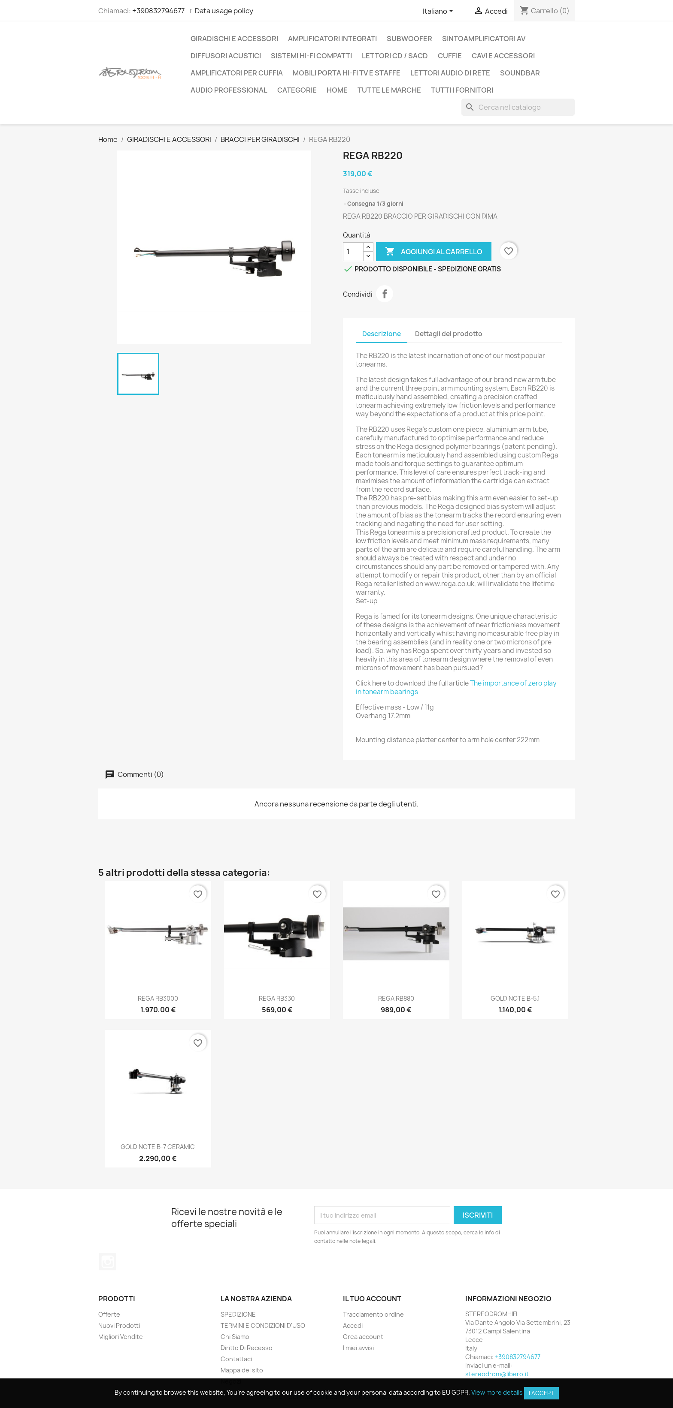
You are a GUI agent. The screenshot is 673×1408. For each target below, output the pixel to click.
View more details (497, 1392)
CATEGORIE (297, 90)
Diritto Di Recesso (247, 1348)
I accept (541, 1393)
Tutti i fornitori (462, 90)
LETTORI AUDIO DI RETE (450, 73)
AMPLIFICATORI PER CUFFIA (237, 73)
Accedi (353, 1325)
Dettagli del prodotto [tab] (448, 333)
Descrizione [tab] (381, 333)
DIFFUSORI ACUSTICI (226, 55)
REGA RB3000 (158, 998)
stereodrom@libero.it (497, 1374)
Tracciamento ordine (373, 1314)
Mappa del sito (242, 1370)
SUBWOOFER (409, 38)
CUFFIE (450, 55)
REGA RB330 (277, 998)
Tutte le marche (389, 90)
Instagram (107, 1261)
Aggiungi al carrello (433, 251)
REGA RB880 (396, 998)
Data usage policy (224, 10)
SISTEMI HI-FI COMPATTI (311, 55)
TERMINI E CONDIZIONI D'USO (263, 1325)
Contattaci (236, 1359)
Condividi (384, 293)
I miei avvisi (358, 1348)
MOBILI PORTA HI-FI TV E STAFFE (346, 73)
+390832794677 (158, 10)
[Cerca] (518, 107)
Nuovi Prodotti (119, 1325)
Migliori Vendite (120, 1337)
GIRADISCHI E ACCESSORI (234, 38)
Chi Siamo (235, 1337)
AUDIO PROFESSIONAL (229, 90)
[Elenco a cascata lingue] (439, 11)
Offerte (109, 1314)
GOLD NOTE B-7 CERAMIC (158, 1147)
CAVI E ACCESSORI (503, 55)
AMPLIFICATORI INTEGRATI (332, 38)
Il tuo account (372, 1298)
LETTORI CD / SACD (395, 55)
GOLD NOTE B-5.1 (515, 998)
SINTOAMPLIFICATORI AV (483, 38)
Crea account (363, 1337)
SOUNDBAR (520, 73)
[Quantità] (353, 251)
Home (337, 90)
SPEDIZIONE (238, 1314)
